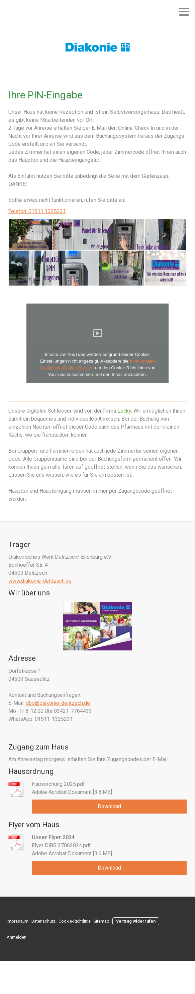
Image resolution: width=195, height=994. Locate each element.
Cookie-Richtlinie (75, 921)
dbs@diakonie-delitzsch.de (58, 703)
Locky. (124, 411)
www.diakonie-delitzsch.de (40, 581)
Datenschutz (43, 921)
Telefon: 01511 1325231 (37, 211)
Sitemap (101, 921)
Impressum (17, 921)
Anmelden (16, 937)
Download (109, 806)
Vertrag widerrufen (136, 921)
